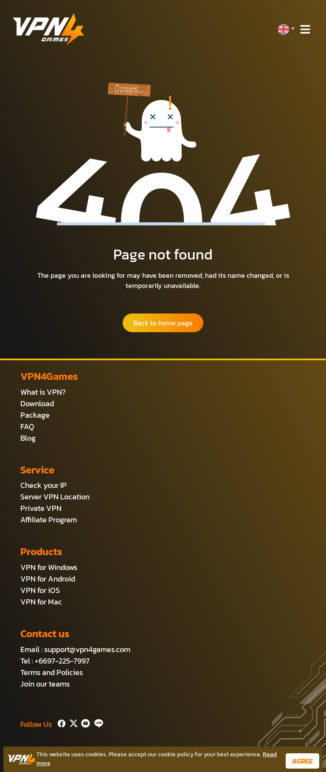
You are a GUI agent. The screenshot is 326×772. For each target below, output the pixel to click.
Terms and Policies (51, 672)
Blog (28, 438)
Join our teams (45, 683)
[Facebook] (60, 722)
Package (35, 415)
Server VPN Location (55, 496)
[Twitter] (72, 722)
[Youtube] (84, 722)
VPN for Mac (41, 601)
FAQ (27, 426)
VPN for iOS (40, 590)
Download (37, 403)
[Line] (97, 722)
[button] (286, 29)
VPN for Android (47, 578)
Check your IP (43, 485)
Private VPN (41, 508)
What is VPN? (43, 392)
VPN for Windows (48, 567)
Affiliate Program (48, 519)
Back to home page (163, 323)
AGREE (302, 761)
